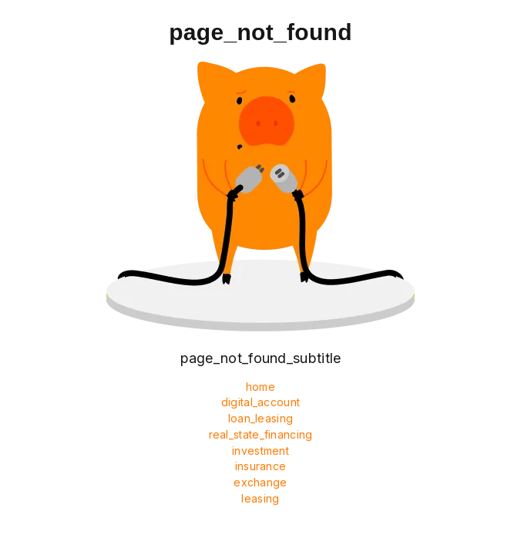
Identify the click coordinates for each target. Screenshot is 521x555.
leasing (260, 498)
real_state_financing (261, 434)
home (260, 386)
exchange (260, 482)
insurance (261, 466)
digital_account (261, 402)
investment (260, 450)
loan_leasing (261, 418)
